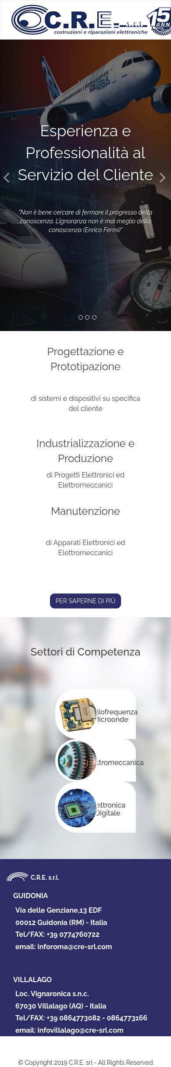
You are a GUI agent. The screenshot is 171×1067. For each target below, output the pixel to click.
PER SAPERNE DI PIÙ (86, 601)
